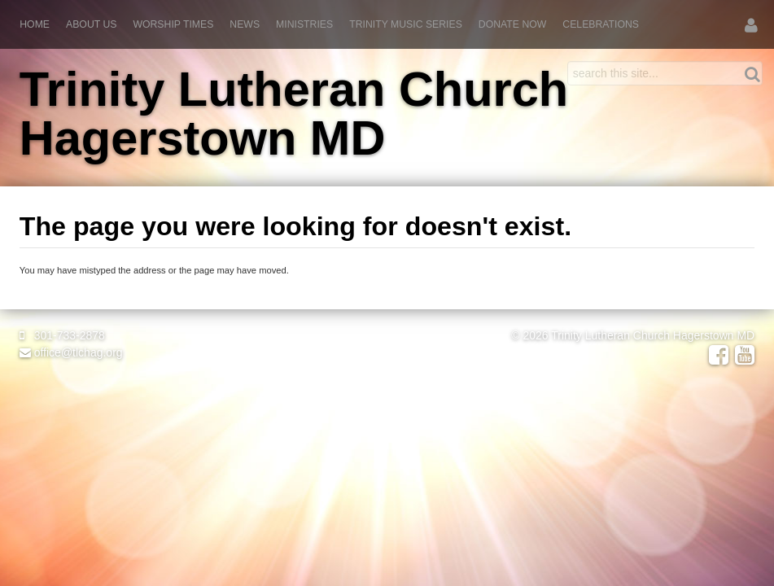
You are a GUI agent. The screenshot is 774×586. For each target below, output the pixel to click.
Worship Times (173, 24)
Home (35, 24)
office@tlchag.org (71, 352)
